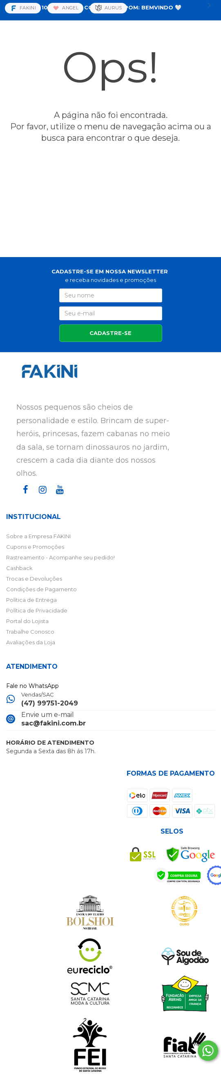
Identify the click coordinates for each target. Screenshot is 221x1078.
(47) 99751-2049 (49, 703)
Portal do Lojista (27, 621)
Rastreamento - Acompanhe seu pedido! (60, 557)
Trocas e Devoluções (34, 578)
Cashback (19, 568)
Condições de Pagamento (41, 589)
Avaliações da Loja (30, 642)
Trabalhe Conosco (30, 631)
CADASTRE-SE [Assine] (110, 333)
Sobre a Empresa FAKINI (38, 536)
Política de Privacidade (36, 610)
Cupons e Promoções (35, 546)
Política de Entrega (31, 600)
